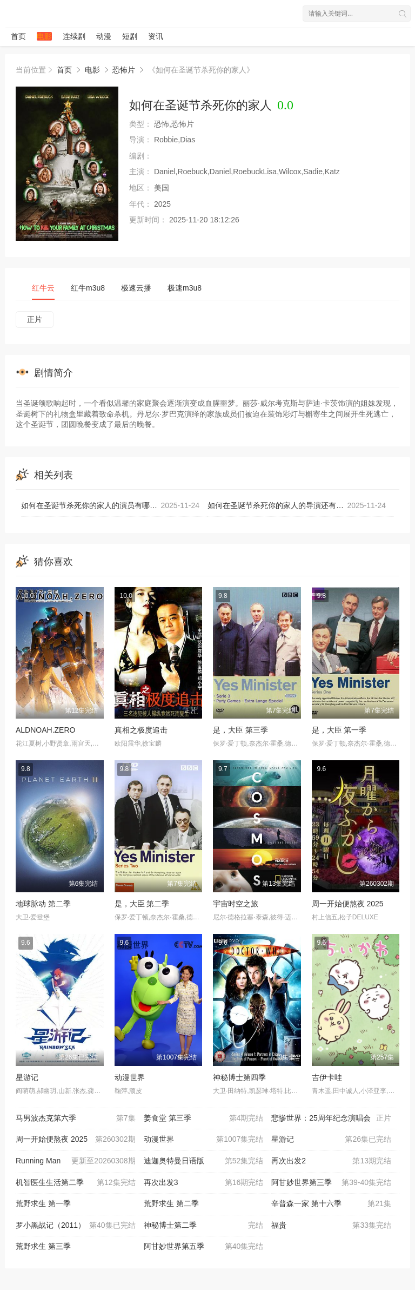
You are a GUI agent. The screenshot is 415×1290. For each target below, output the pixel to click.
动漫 (103, 36)
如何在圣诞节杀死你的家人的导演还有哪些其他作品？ (298, 506)
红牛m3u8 (88, 288)
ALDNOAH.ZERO (45, 730)
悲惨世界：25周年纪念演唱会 (331, 1118)
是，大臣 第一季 (339, 730)
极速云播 (136, 288)
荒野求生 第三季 (43, 1246)
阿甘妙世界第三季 (331, 1182)
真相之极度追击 (141, 730)
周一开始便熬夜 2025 (348, 903)
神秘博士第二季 (204, 1225)
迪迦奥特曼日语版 (204, 1161)
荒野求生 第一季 (43, 1203)
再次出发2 (331, 1161)
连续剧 (74, 36)
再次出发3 (204, 1182)
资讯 (155, 36)
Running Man (76, 1161)
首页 (18, 36)
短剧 (129, 36)
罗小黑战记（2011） (76, 1225)
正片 (34, 319)
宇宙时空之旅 (235, 903)
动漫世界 (130, 1077)
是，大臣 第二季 (142, 903)
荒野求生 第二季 (171, 1203)
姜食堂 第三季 (204, 1118)
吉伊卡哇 (327, 1077)
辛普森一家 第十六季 (331, 1204)
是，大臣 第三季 (240, 730)
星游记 (27, 1077)
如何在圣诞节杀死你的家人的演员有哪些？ (110, 506)
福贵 (331, 1225)
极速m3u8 (185, 288)
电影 (44, 36)
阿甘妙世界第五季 (204, 1246)
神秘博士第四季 (239, 1077)
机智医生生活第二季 (76, 1182)
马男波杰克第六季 (76, 1118)
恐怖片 (123, 69)
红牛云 (43, 288)
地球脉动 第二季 (43, 903)
